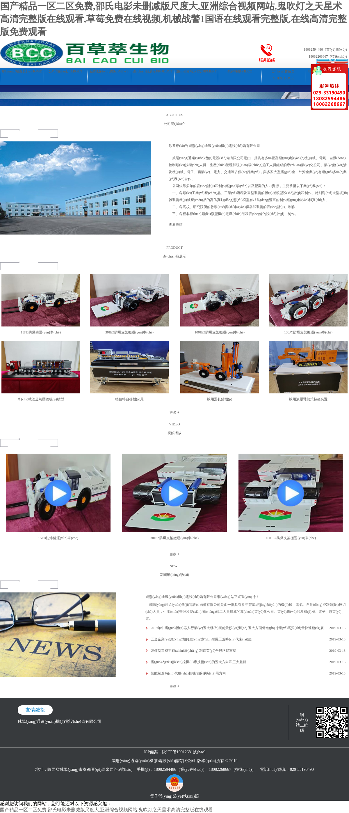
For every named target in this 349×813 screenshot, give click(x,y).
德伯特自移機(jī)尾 (129, 399)
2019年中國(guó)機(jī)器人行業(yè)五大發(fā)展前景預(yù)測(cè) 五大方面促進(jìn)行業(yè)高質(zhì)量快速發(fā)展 (237, 628)
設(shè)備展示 (196, 71)
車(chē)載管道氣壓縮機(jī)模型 (40, 399)
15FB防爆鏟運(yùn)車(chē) (40, 332)
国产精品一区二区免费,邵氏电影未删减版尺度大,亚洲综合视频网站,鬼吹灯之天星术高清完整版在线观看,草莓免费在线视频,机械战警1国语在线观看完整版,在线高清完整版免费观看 (173, 19)
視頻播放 (239, 71)
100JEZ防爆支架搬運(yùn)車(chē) (220, 332)
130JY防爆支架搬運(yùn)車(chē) (308, 332)
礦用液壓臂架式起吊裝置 (308, 399)
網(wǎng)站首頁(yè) (22, 71)
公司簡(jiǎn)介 (65, 71)
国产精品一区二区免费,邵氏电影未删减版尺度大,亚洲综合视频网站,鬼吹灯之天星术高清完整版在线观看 (106, 809)
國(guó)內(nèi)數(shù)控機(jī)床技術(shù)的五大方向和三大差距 (198, 662)
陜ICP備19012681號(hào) (183, 752)
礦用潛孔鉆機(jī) (219, 399)
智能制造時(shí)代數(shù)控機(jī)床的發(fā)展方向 (188, 673)
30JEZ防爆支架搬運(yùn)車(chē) (129, 332)
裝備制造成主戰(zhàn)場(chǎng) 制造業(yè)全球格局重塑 (193, 651)
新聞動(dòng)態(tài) (109, 71)
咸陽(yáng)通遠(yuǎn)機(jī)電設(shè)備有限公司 (60, 721)
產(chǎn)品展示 (152, 71)
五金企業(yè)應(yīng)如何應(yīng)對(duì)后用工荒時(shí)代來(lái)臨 (201, 639)
